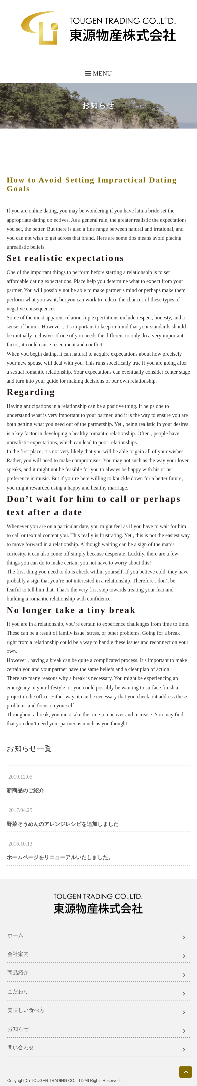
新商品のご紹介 (25, 790)
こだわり (18, 991)
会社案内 (18, 954)
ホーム (15, 935)
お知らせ (18, 1029)
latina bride (147, 210)
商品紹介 (18, 972)
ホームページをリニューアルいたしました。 (60, 857)
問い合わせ (20, 1047)
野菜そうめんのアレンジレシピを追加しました (63, 824)
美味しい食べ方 (26, 1010)
